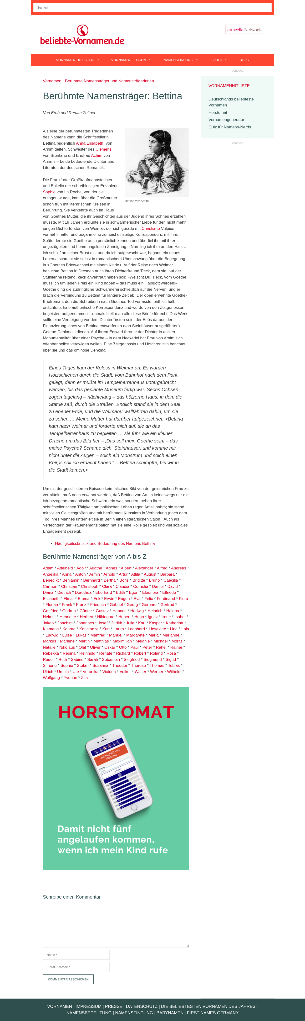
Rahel (161, 647)
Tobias (174, 665)
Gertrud (167, 604)
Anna (81, 143)
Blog (244, 60)
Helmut (49, 617)
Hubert (124, 617)
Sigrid (171, 659)
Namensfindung (184, 60)
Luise (67, 635)
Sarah (92, 659)
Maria (153, 635)
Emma (83, 598)
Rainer (176, 647)
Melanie (143, 641)
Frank (67, 604)
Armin (94, 574)
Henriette (68, 617)
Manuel (115, 635)
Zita (84, 677)
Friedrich (98, 604)
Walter (140, 671)
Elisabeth (94, 143)
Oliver (95, 647)
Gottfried (50, 611)
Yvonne (70, 677)
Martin (84, 641)
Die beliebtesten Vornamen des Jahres (208, 1006)
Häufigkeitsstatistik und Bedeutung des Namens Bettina (105, 543)
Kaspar (155, 623)
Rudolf (49, 659)
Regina (69, 653)
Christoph (89, 586)
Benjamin (70, 580)
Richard (123, 653)
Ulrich (48, 671)
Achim (96, 155)
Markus (49, 641)
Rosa (171, 653)
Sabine (77, 659)
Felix (148, 598)
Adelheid (65, 568)
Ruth (62, 659)
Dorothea (83, 592)
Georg (132, 604)
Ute (76, 671)
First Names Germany (213, 1012)
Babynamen (170, 1012)
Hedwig (137, 611)
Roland (156, 653)
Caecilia (171, 580)
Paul (135, 647)
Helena (172, 611)
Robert (140, 653)
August (150, 574)
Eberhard (103, 592)
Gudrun (69, 611)
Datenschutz (142, 1006)
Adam (48, 568)
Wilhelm (174, 671)
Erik (96, 598)
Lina (174, 629)
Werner (156, 671)
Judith (116, 623)
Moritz (177, 641)
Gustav (102, 611)
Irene (166, 617)
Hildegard (106, 617)
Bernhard (91, 580)
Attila (135, 574)
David (173, 586)
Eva (137, 598)
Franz (81, 604)
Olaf (82, 647)
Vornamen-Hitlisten (80, 60)
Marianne (171, 635)
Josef (103, 623)
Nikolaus (67, 647)
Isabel (179, 617)
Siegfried (132, 659)
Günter (86, 611)
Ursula (63, 671)
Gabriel (116, 604)
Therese (138, 665)
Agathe (95, 568)
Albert (126, 568)
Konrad (69, 629)
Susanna (100, 665)
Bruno (154, 580)
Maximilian (122, 641)
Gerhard (149, 604)
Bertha (110, 580)
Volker (125, 671)
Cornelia (140, 586)
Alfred (162, 568)
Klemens (51, 629)
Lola (185, 629)
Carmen (50, 586)
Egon (133, 592)
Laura (119, 629)
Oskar (109, 647)
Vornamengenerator (226, 119)
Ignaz (153, 617)
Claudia (122, 586)
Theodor (119, 665)
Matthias (101, 641)
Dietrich (64, 592)
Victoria (109, 671)
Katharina (174, 623)
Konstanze (88, 629)
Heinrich (154, 611)
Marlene (67, 641)
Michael (161, 641)
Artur (123, 574)
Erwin (109, 598)
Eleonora (150, 592)
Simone (50, 665)
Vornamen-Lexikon (134, 60)
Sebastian (110, 659)
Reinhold (87, 653)
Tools (222, 60)
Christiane (151, 228)
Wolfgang (51, 677)
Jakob (48, 623)
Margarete (135, 635)
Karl (141, 623)
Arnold (109, 574)
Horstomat (217, 112)
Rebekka (51, 653)
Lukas (81, 635)
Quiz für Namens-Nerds (229, 127)
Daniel (157, 586)
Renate (105, 653)
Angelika (50, 574)
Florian (52, 604)
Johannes (85, 623)
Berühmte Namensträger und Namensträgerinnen (109, 81)
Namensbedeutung (89, 1012)
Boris (124, 580)
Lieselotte (157, 629)
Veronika (90, 671)
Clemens (104, 149)
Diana (48, 592)
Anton (80, 574)
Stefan (83, 665)
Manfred (97, 635)
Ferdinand (166, 598)
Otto (123, 647)
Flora (183, 598)
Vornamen (52, 81)
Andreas (178, 568)
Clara (107, 586)
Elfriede (169, 592)
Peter (147, 647)
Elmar (68, 598)
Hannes (119, 611)
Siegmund (152, 659)
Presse (113, 1006)
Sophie (49, 192)
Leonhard (136, 629)
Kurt (106, 629)
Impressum (89, 1006)
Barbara (167, 574)
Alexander (144, 568)
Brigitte (138, 580)
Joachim (64, 623)
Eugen (124, 598)
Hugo (139, 617)
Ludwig (52, 635)
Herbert (86, 617)
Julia (130, 623)
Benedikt (51, 580)
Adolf (81, 568)
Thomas (157, 665)
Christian (69, 586)
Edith (120, 592)
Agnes (111, 568)
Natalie (49, 647)
